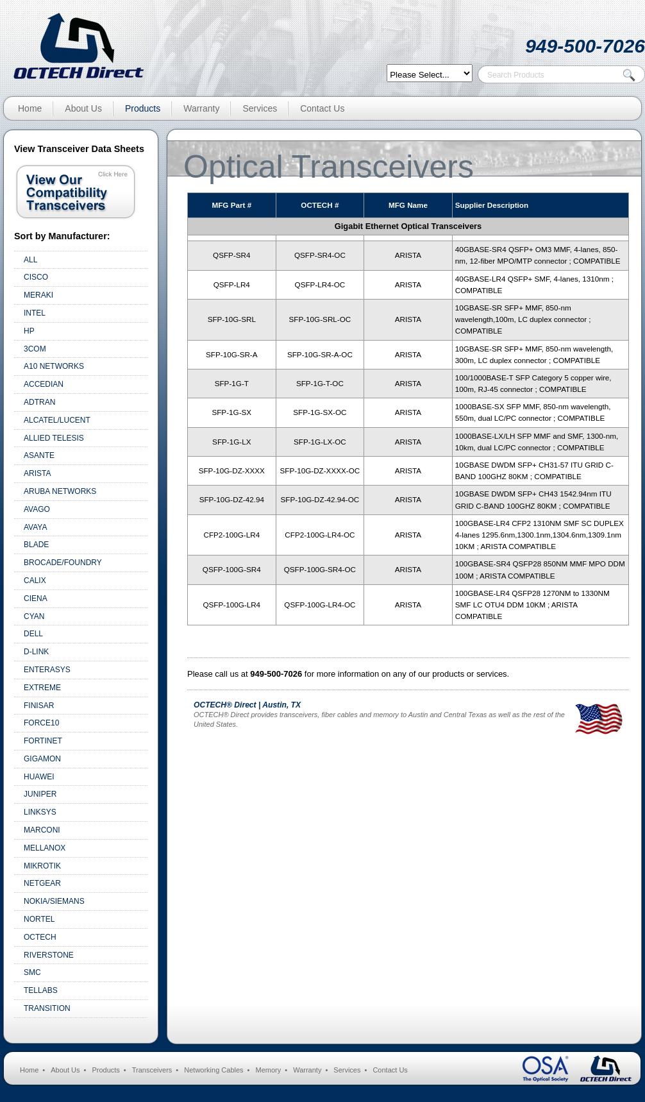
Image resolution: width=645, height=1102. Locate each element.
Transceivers (152, 1070)
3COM (35, 348)
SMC (32, 972)
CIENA (35, 598)
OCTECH (40, 937)
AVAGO (37, 509)
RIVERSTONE (49, 955)
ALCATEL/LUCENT (57, 420)
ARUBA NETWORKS (60, 491)
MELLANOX (44, 847)
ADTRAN (39, 402)
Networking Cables (213, 1070)
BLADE (36, 544)
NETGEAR (42, 883)
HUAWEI (39, 776)
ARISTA (37, 473)
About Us (83, 108)
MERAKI (38, 295)
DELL (33, 633)
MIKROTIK (42, 865)
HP (29, 330)
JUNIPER (40, 794)
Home (30, 108)
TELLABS (41, 990)
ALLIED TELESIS (54, 438)
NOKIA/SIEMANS (54, 901)
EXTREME (42, 687)
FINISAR (39, 705)
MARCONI (42, 830)
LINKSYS (40, 812)
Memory (268, 1070)
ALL (30, 259)
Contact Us (322, 108)
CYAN (34, 616)
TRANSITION (47, 1008)
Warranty (201, 108)
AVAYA (35, 527)
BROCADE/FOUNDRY (63, 562)
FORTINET (43, 740)
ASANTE (39, 455)
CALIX (35, 580)
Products (142, 108)
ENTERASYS (47, 669)
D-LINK (36, 651)
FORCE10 (41, 722)
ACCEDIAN (43, 384)
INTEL (35, 313)
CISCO (36, 277)
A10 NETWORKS (54, 366)
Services (259, 108)
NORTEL (39, 919)
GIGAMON (42, 758)
